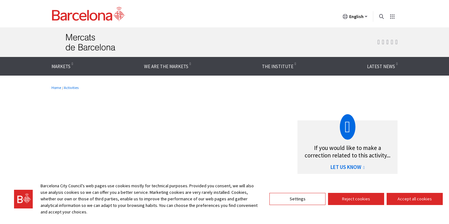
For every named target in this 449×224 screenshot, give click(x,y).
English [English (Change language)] (355, 18)
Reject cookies (356, 199)
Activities (71, 87)
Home (56, 87)
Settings (298, 199)
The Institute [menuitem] (277, 66)
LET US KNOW (348, 167)
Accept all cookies (415, 199)
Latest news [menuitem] (381, 66)
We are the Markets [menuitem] (166, 66)
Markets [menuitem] (60, 66)
